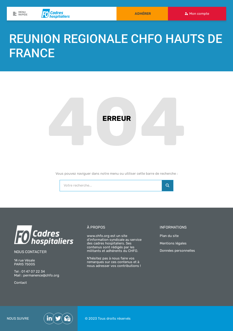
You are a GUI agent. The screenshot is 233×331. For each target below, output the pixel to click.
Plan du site (169, 236)
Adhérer (143, 14)
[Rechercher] (167, 185)
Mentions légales (173, 243)
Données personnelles (177, 251)
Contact (20, 283)
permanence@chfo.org (41, 275)
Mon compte (199, 14)
